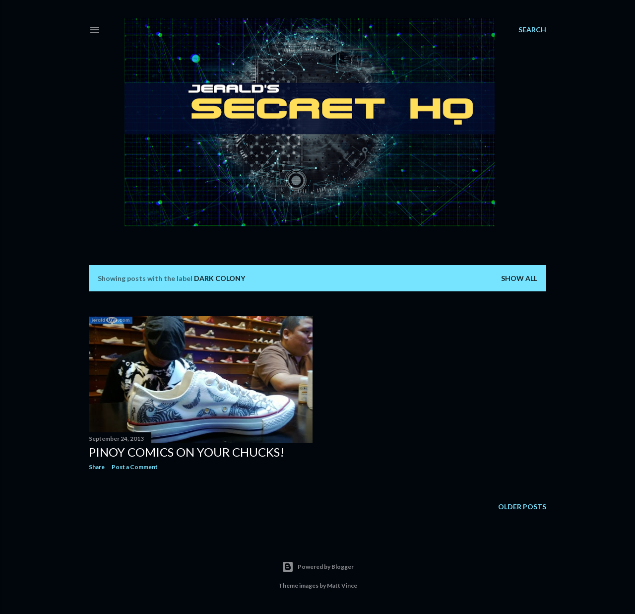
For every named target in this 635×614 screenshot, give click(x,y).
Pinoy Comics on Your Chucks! (186, 452)
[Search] (532, 30)
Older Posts (522, 506)
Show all (519, 278)
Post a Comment (135, 467)
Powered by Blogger (318, 567)
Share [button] (97, 467)
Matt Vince (342, 585)
